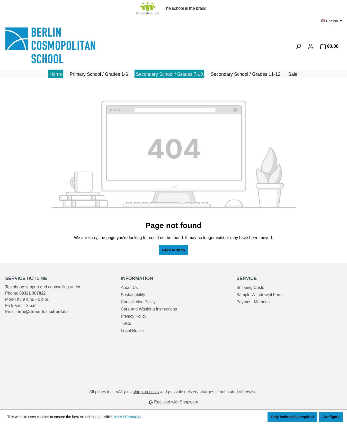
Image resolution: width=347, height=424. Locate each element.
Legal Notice (132, 330)
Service (246, 278)
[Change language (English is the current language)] (331, 21)
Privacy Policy (134, 316)
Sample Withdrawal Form (259, 295)
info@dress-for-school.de (43, 311)
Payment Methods (253, 302)
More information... (129, 417)
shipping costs (146, 392)
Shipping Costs (250, 287)
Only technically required (292, 417)
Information (137, 278)
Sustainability (133, 295)
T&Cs (126, 323)
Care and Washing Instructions (149, 309)
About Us (129, 287)
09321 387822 (32, 293)
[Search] (298, 46)
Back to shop (173, 250)
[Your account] (311, 46)
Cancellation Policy (138, 302)
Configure (331, 417)
